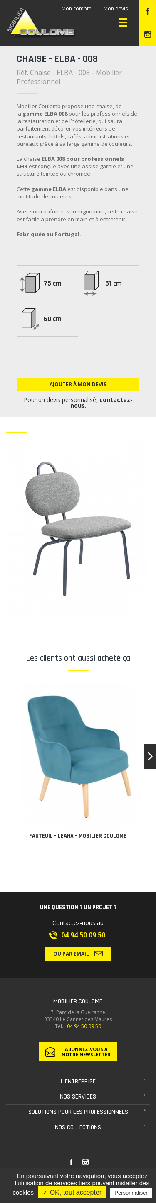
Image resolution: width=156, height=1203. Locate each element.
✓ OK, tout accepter (72, 1192)
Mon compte (77, 8)
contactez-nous (101, 402)
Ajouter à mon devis (78, 384)
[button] (150, 756)
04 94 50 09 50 (83, 934)
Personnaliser (131, 1193)
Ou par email (78, 953)
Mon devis (116, 8)
